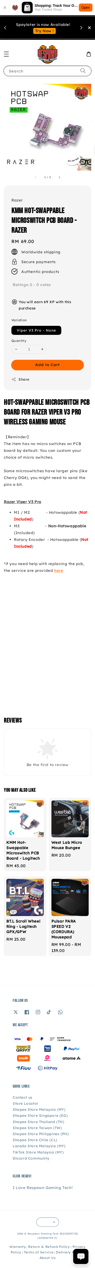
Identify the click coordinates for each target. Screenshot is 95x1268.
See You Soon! (45, 34)
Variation (19, 320)
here (58, 570)
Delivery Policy (69, 1252)
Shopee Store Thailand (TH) (38, 1122)
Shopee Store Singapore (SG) (40, 1115)
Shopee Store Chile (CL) (35, 1140)
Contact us (22, 1097)
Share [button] (20, 379)
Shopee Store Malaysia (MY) (39, 1109)
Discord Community (31, 1158)
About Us (48, 1258)
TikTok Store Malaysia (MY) (38, 1152)
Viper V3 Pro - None (36, 330)
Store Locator (26, 1103)
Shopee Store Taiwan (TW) (37, 1128)
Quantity (18, 341)
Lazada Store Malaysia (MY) (39, 1146)
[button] (6, 54)
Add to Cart (47, 364)
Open (85, 8)
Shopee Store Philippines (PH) (41, 1134)
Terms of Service (38, 1252)
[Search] (83, 71)
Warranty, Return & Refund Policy (39, 1247)
